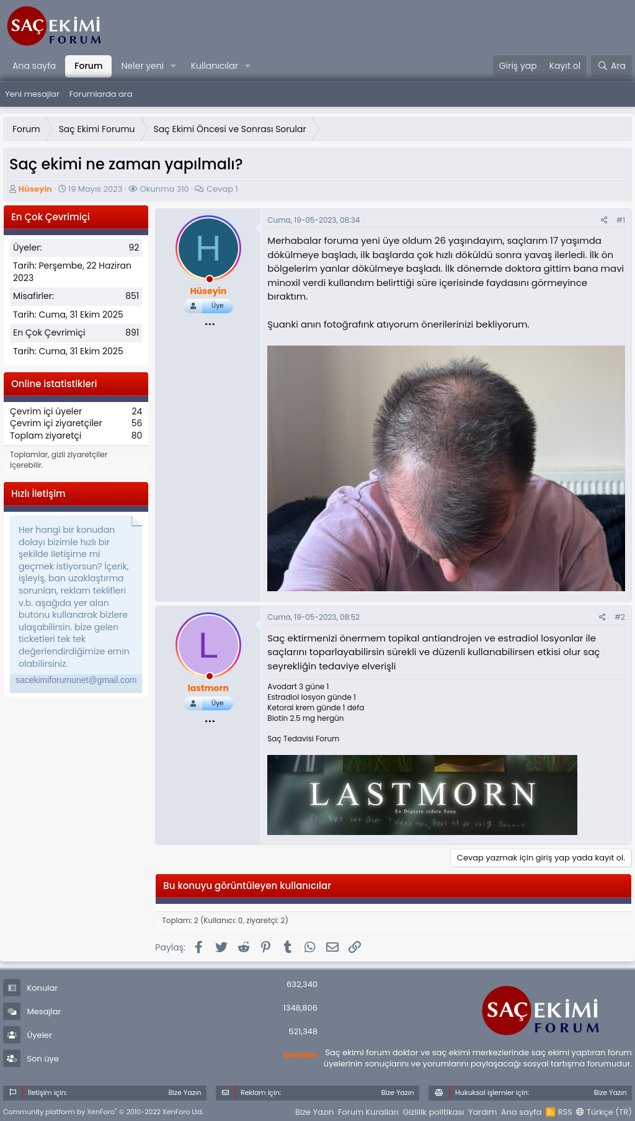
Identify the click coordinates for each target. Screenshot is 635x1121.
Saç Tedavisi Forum (303, 738)
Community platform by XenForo (103, 1112)
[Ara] (611, 66)
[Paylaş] (604, 220)
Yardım (482, 1112)
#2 (620, 617)
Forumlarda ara (101, 94)
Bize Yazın (314, 1112)
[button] (173, 66)
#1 (620, 220)
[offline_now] (209, 281)
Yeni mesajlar (32, 94)
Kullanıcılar (214, 66)
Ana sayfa (34, 66)
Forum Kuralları (368, 1112)
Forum (88, 66)
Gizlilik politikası (433, 1112)
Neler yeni (142, 66)
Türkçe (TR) (604, 1112)
